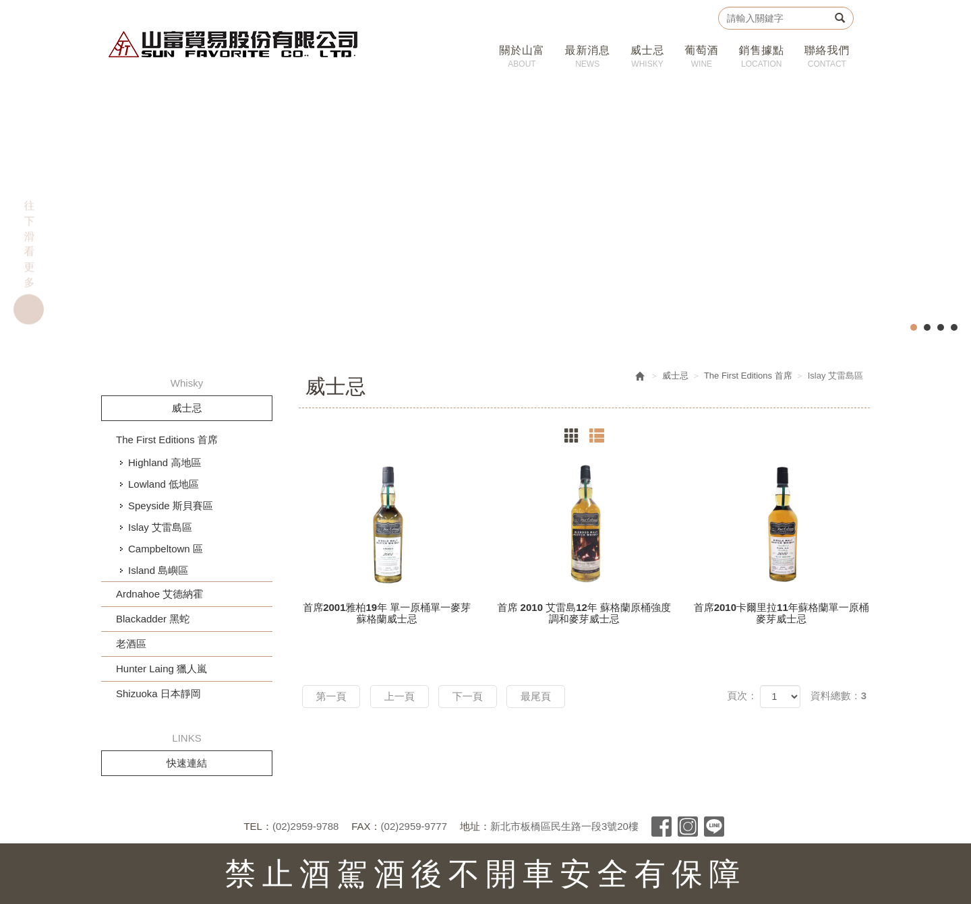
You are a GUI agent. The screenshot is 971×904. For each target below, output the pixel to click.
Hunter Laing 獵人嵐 (161, 668)
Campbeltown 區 (165, 548)
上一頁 (399, 696)
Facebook (661, 826)
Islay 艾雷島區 (160, 527)
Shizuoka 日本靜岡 (158, 693)
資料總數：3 (838, 695)
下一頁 (467, 696)
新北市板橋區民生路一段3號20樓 (564, 826)
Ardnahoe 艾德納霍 (159, 594)
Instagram (688, 826)
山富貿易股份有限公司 (233, 44)
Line (714, 826)
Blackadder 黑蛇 (152, 618)
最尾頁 (536, 696)
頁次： (742, 695)
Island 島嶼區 (158, 570)
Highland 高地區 (164, 462)
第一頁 (331, 696)
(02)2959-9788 (305, 826)
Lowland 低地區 (163, 484)
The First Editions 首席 (167, 439)
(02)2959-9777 (414, 826)
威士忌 (675, 375)
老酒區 (131, 643)
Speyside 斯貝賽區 (170, 505)
